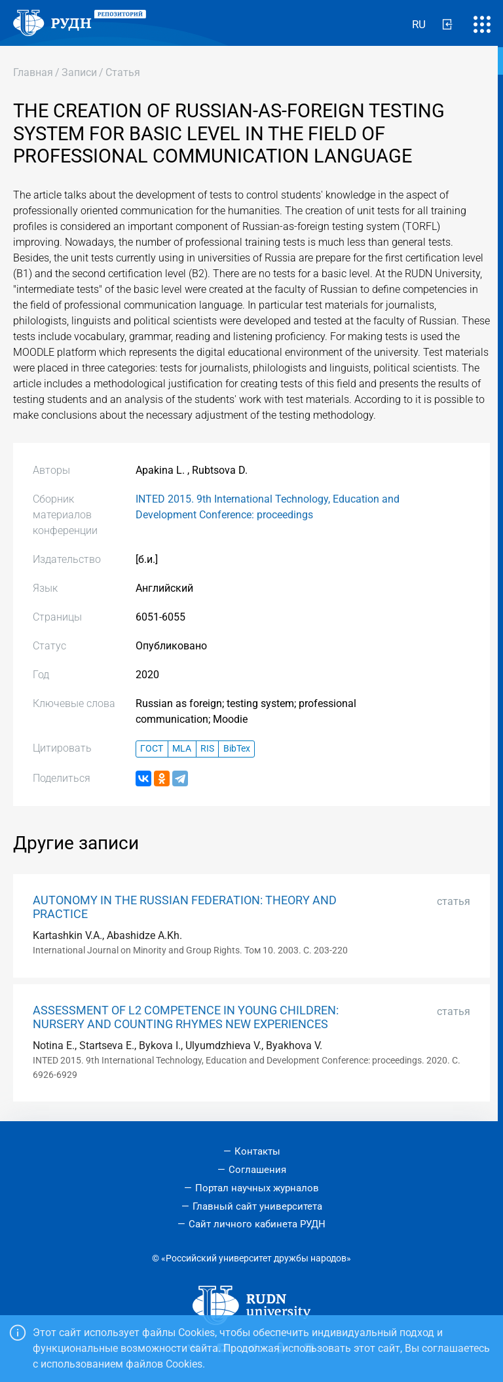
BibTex (236, 748)
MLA (181, 748)
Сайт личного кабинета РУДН (257, 1224)
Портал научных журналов (257, 1188)
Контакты (257, 1151)
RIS (207, 748)
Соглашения (257, 1170)
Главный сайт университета (257, 1206)
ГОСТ (151, 748)
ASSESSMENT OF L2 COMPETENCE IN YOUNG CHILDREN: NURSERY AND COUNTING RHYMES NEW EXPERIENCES (186, 1017)
